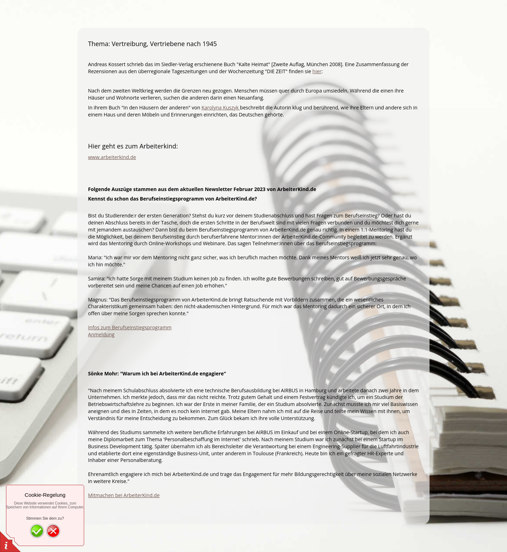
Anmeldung (101, 334)
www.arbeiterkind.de (112, 157)
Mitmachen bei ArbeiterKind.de (123, 495)
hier (316, 71)
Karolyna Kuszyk (220, 107)
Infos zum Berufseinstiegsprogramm (129, 327)
